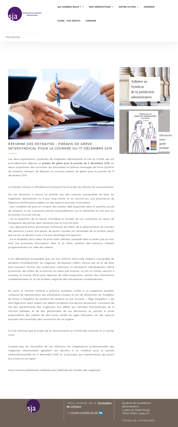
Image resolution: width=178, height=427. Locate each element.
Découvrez (165, 135)
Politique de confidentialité (138, 420)
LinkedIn (91, 21)
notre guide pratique (164, 143)
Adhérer (149, 7)
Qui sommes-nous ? (69, 7)
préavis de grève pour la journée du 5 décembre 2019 (76, 163)
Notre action (127, 7)
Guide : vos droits (69, 21)
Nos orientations (100, 7)
